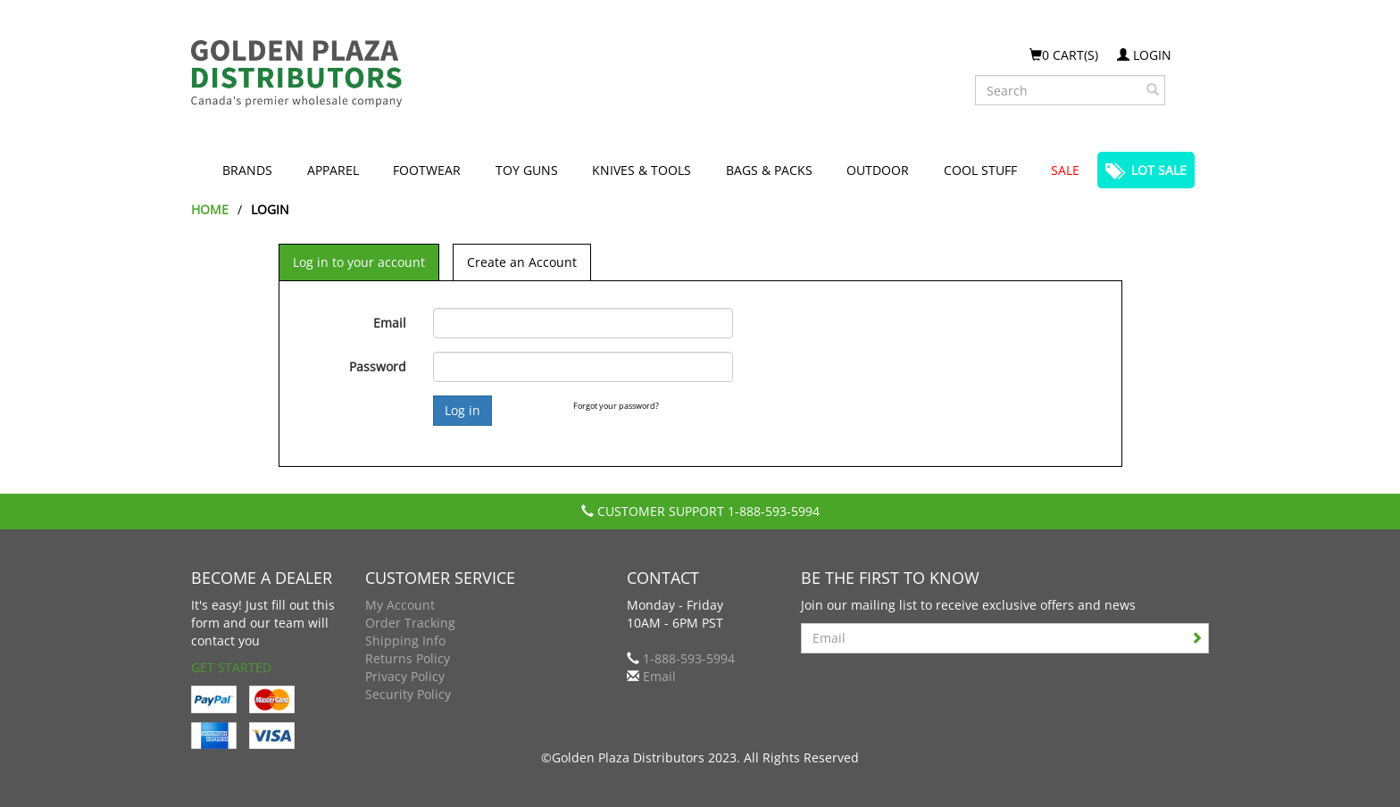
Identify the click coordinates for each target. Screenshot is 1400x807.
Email (389, 322)
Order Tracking (410, 622)
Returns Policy (407, 658)
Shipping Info (405, 640)
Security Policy (408, 694)
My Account (400, 604)
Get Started (231, 667)
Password (377, 366)
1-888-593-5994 (774, 511)
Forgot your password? (616, 406)
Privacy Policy (405, 676)
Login (1144, 54)
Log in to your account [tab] (359, 262)
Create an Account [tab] (522, 262)
